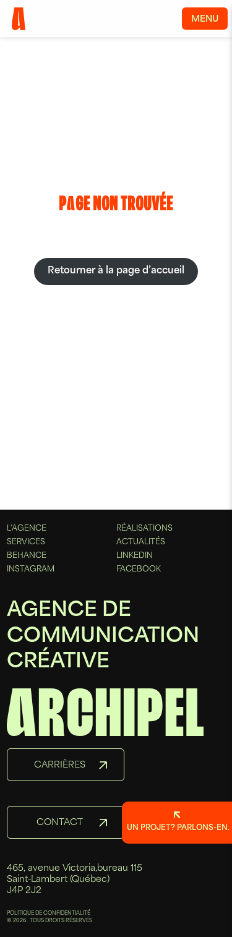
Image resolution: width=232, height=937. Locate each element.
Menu (204, 19)
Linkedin (134, 556)
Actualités (140, 542)
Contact (60, 823)
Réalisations (144, 529)
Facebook (138, 569)
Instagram (30, 569)
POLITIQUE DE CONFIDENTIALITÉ (48, 913)
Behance (26, 556)
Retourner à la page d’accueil (116, 271)
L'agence (26, 529)
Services (26, 542)
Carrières (59, 765)
